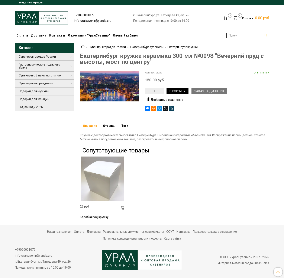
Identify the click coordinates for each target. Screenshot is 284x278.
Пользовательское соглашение (215, 231)
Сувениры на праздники (36, 83)
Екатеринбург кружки (183, 47)
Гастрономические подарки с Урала (39, 66)
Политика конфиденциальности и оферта (132, 238)
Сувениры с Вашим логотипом (40, 75)
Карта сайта (172, 238)
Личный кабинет (126, 35)
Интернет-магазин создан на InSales (243, 263)
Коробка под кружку (94, 217)
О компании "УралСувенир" (89, 35)
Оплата (22, 35)
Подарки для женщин (34, 99)
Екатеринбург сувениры (147, 47)
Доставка (38, 35)
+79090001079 (84, 15)
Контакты (57, 35)
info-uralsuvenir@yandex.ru (92, 20)
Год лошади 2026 (31, 107)
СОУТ (170, 231)
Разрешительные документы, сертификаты (133, 231)
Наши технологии (59, 231)
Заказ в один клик (209, 91)
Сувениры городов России (107, 47)
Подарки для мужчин (34, 91)
